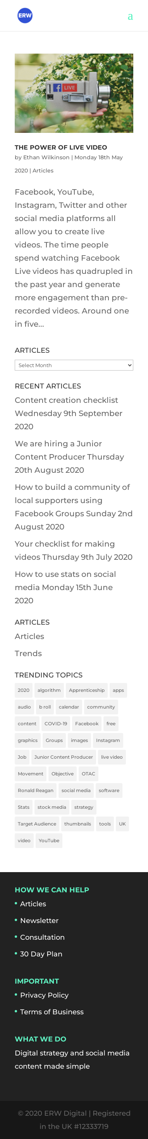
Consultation (42, 937)
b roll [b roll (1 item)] (45, 707)
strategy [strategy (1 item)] (83, 807)
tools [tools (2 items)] (105, 824)
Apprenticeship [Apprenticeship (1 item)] (87, 690)
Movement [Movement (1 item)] (30, 774)
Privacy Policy (44, 995)
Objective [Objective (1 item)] (63, 774)
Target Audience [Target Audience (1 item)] (37, 824)
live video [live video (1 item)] (112, 757)
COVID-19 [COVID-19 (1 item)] (56, 723)
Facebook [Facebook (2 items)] (86, 723)
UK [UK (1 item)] (122, 824)
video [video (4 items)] (24, 840)
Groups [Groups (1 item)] (54, 740)
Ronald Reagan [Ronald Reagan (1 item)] (35, 790)
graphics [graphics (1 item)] (28, 740)
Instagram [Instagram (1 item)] (108, 740)
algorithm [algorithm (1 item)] (49, 690)
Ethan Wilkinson (46, 157)
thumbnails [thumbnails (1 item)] (77, 824)
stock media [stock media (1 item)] (52, 807)
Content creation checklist (66, 400)
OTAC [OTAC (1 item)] (88, 774)
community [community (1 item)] (101, 707)
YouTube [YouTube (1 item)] (49, 840)
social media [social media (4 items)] (76, 790)
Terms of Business (52, 1012)
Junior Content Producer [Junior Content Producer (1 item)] (63, 757)
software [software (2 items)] (109, 790)
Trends (28, 653)
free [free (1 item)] (111, 723)
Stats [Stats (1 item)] (23, 807)
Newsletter (39, 920)
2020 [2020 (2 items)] (23, 690)
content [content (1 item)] (27, 723)
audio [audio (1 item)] (24, 707)
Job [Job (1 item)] (22, 757)
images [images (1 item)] (79, 740)
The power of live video (61, 147)
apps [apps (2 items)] (118, 690)
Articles (43, 170)
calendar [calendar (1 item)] (69, 707)
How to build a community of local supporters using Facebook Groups (72, 500)
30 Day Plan (41, 954)
